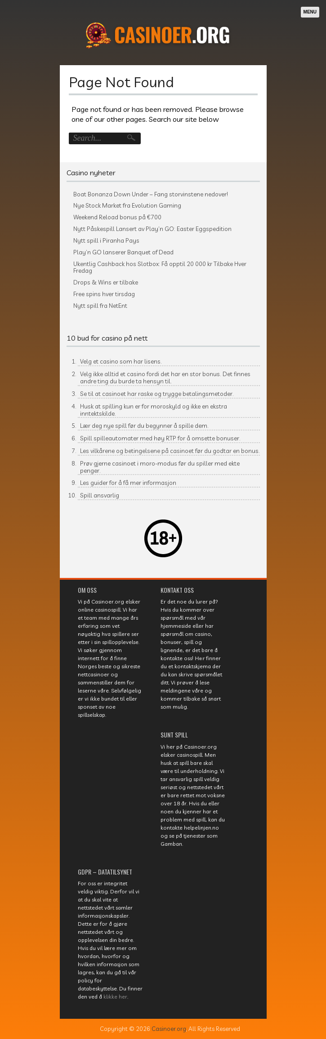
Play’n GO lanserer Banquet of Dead (123, 252)
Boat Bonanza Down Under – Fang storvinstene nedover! (150, 194)
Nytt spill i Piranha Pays (106, 240)
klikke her (115, 996)
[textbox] (163, 431)
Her (200, 658)
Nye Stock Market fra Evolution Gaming (127, 205)
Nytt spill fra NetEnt (100, 305)
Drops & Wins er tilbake (105, 282)
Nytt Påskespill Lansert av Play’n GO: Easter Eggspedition (152, 229)
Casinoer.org (169, 1028)
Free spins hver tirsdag (104, 294)
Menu (310, 11)
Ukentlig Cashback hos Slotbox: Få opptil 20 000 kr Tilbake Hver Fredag (159, 268)
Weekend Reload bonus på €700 (117, 217)
